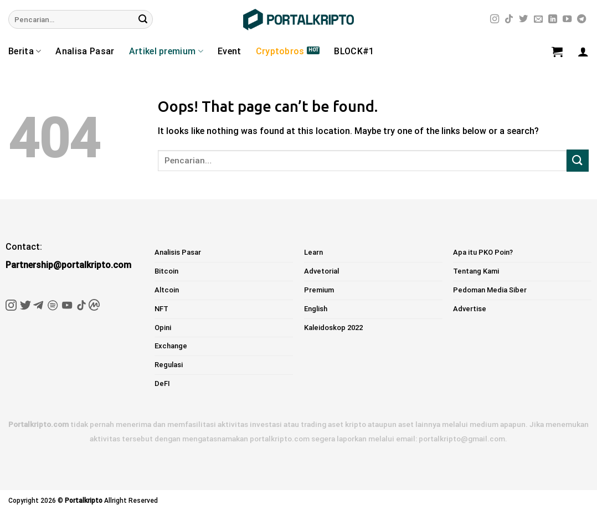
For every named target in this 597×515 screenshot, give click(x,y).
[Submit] (142, 19)
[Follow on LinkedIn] (552, 19)
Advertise (469, 309)
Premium (319, 290)
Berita (24, 51)
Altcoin (167, 290)
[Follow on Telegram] (581, 19)
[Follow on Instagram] (494, 19)
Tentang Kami (476, 271)
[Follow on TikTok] (509, 19)
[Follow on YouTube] (567, 19)
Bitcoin (166, 271)
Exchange (171, 346)
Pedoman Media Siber (490, 290)
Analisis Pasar (178, 252)
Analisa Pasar (84, 51)
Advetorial (321, 271)
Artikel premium (166, 51)
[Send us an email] (538, 19)
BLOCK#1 (354, 51)
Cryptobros (280, 51)
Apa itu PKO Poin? (483, 252)
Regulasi (169, 364)
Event (229, 51)
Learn (313, 252)
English (315, 309)
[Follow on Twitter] (523, 19)
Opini (163, 327)
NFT (161, 309)
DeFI (162, 383)
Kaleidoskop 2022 (333, 327)
